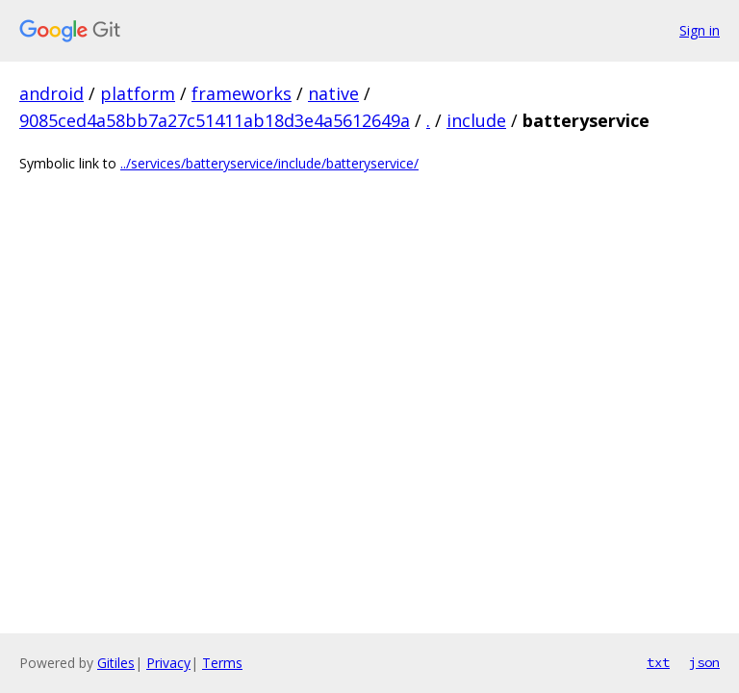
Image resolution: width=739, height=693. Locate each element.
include (476, 120)
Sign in (699, 30)
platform (137, 93)
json (704, 662)
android (51, 93)
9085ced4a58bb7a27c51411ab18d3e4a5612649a (214, 120)
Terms (222, 663)
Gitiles (116, 663)
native (333, 93)
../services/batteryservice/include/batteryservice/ (269, 163)
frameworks (241, 93)
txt (658, 662)
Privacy (168, 663)
